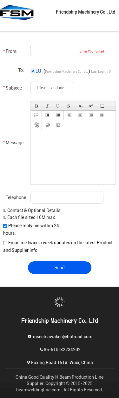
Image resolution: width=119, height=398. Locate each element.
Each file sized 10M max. (29, 217)
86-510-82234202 (60, 349)
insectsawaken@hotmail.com (59, 336)
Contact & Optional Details (31, 210)
